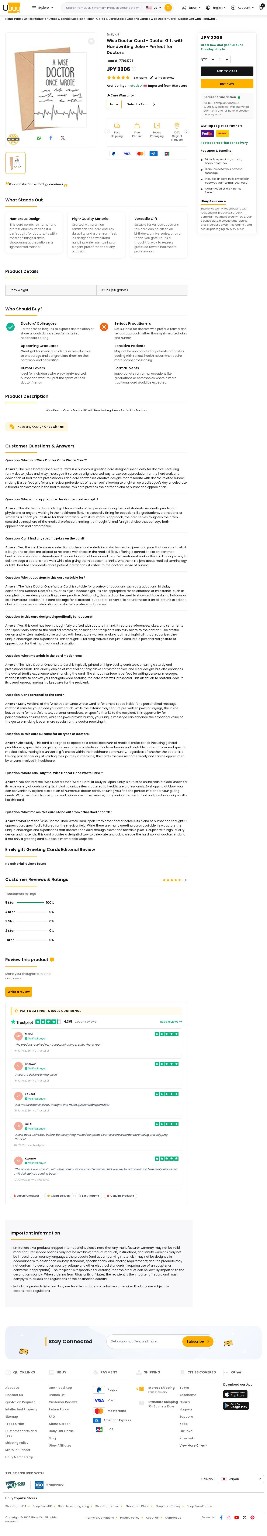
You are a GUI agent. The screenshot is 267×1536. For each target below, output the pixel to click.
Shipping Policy (16, 1443)
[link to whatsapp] (39, 138)
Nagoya (186, 1409)
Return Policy (59, 1409)
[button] (191, 7)
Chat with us (54, 427)
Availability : (116, 86)
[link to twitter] (63, 138)
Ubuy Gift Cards (61, 1431)
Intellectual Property (21, 1409)
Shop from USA (15, 1506)
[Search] (168, 7)
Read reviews (171, 1022)
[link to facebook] (50, 138)
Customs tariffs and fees (21, 1433)
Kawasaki (187, 1438)
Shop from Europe (199, 1506)
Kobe (184, 1424)
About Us (12, 1388)
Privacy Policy (129, 1518)
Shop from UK (42, 1506)
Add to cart (227, 71)
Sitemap (11, 1416)
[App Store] (236, 1395)
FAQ (52, 1416)
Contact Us (14, 1395)
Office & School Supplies (65, 19)
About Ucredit (59, 1424)
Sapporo (186, 1416)
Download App (60, 1388)
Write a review (19, 992)
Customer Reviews (63, 1402)
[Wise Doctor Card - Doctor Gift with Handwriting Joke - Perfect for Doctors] (50, 89)
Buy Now (227, 84)
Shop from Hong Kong (73, 1506)
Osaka (185, 1402)
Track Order (14, 1424)
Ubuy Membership (19, 1457)
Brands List (57, 1395)
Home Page (13, 19)
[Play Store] (236, 1407)
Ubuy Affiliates (60, 1445)
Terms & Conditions (100, 1518)
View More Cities (193, 1445)
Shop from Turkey (168, 1506)
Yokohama (188, 1395)
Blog (52, 1438)
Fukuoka (186, 1431)
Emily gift (114, 34)
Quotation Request (20, 1402)
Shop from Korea (107, 1506)
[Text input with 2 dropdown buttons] (103, 7)
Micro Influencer (17, 1450)
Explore (40, 7)
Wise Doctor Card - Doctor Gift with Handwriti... (184, 19)
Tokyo (184, 1388)
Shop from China (137, 1506)
